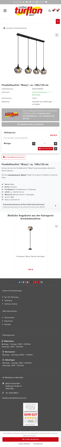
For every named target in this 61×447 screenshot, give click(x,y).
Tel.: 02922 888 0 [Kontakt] (12, 393)
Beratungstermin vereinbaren (30, 124)
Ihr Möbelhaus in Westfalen (12, 378)
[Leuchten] (9, 28)
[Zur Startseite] (4, 28)
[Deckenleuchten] (20, 28)
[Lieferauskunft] (46, 2)
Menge (7, 143)
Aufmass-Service (10, 304)
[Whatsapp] (17, 2)
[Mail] (33, 2)
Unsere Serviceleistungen (12, 291)
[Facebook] (14, 2)
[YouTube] (27, 2)
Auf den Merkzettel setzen (13, 157)
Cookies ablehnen (24, 444)
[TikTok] (23, 2)
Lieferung (8, 300)
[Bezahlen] (40, 2)
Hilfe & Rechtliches (9, 311)
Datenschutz (9, 318)
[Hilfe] (37, 2)
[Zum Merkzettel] (54, 11)
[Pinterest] (30, 2)
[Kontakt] (43, 2)
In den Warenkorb (45, 148)
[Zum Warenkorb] (58, 11)
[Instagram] (20, 2)
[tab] (30, 206)
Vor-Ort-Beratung (11, 297)
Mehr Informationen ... (30, 436)
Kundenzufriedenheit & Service (14, 398)
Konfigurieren (38, 444)
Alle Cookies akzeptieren (30, 439)
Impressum (8, 321)
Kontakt (7, 324)
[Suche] (28, 21)
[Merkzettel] (56, 226)
